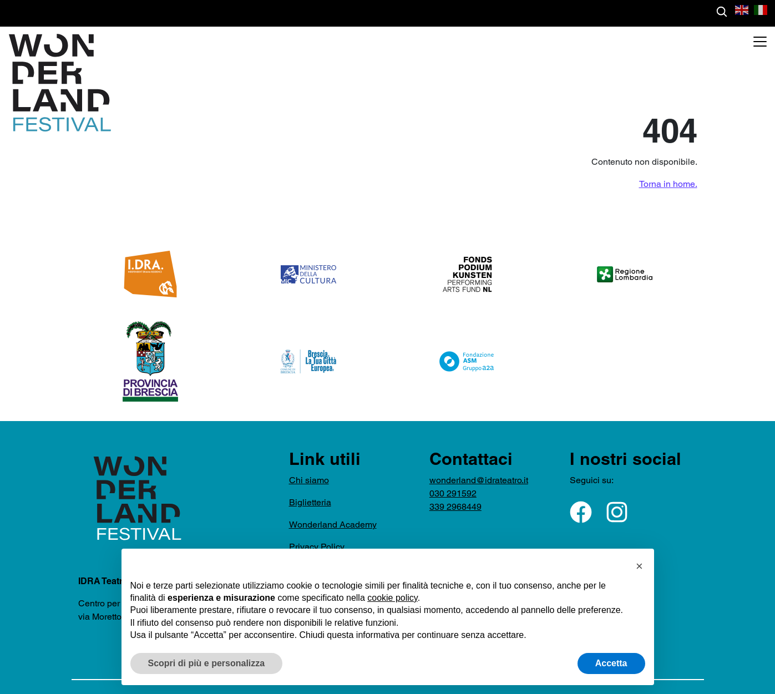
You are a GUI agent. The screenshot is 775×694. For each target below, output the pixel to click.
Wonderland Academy (333, 524)
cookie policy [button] (392, 597)
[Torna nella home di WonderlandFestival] (55, 82)
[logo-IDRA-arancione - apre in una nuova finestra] (150, 274)
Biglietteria (310, 502)
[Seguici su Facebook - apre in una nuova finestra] (581, 512)
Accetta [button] (611, 663)
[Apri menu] (760, 41)
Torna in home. (668, 184)
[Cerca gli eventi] (722, 12)
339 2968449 (455, 506)
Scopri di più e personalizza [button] (206, 663)
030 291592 (453, 493)
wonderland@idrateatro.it (478, 480)
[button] (742, 9)
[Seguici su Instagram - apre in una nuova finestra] (617, 512)
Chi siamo (309, 480)
